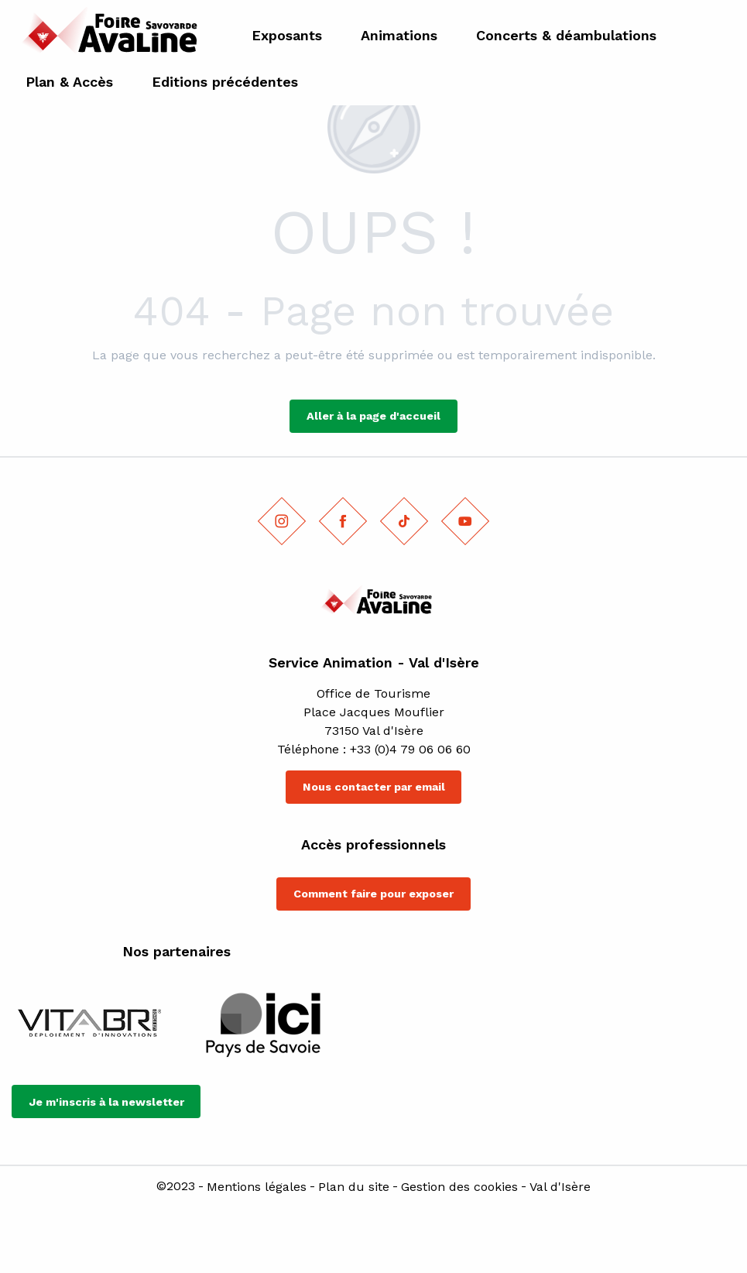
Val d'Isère (560, 1187)
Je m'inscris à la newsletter (106, 1102)
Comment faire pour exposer (373, 893)
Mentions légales (257, 1187)
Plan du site (353, 1187)
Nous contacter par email (374, 787)
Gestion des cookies (459, 1187)
